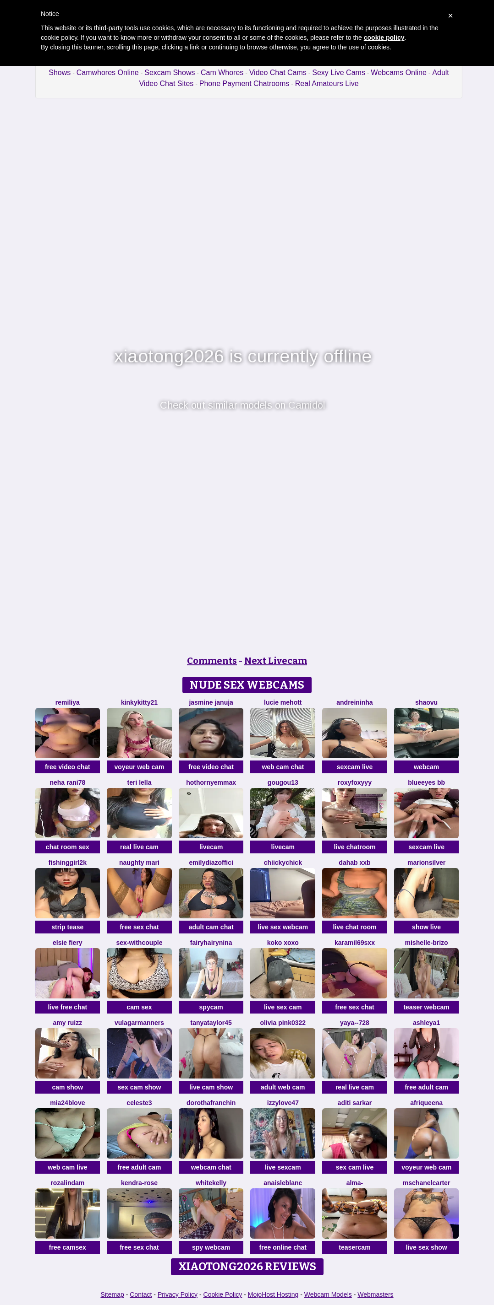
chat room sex (67, 847)
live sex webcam (283, 927)
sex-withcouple (139, 942)
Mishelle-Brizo (426, 942)
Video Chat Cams (278, 72)
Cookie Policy (222, 1294)
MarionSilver (426, 862)
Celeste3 (139, 1102)
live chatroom (354, 847)
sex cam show (139, 1087)
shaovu (426, 702)
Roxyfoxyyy (355, 782)
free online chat (283, 1247)
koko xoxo (283, 942)
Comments (212, 660)
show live (426, 927)
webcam (426, 767)
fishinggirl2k (68, 862)
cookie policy (384, 37)
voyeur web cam (140, 767)
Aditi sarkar (355, 1102)
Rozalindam (67, 1182)
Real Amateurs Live (327, 83)
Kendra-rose (139, 1182)
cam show (67, 1087)
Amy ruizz (67, 1022)
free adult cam (426, 1087)
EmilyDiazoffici (211, 862)
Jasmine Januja (211, 702)
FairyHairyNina (211, 942)
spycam (211, 1007)
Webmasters (375, 1294)
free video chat (67, 767)
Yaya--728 (354, 1022)
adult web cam (283, 1087)
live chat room (354, 927)
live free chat (68, 1007)
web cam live (67, 1167)
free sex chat (139, 927)
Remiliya (67, 702)
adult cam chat (211, 927)
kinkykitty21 (139, 702)
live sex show (426, 1247)
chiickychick (283, 862)
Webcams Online (399, 72)
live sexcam (283, 1167)
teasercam (354, 1247)
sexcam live (355, 767)
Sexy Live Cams (338, 72)
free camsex (67, 1247)
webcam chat (211, 1167)
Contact (141, 1294)
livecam (211, 847)
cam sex (139, 1007)
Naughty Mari (139, 862)
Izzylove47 (283, 1102)
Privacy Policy (178, 1294)
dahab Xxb (354, 862)
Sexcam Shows (169, 72)
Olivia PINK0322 (283, 1022)
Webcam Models (328, 1294)
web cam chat (283, 767)
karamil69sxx (355, 942)
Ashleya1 (426, 1022)
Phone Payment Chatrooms (244, 83)
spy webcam (211, 1247)
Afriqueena (426, 1102)
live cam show (211, 1087)
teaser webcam (426, 1007)
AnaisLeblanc (282, 1182)
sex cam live (355, 1167)
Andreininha (354, 702)
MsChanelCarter (426, 1182)
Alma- (354, 1182)
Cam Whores (222, 72)
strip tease (67, 927)
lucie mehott (283, 702)
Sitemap (112, 1294)
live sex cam (283, 1007)
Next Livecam (275, 660)
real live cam (139, 847)
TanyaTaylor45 (211, 1022)
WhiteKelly (211, 1182)
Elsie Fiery (67, 942)
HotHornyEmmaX (211, 782)
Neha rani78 (67, 782)
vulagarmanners (139, 1022)
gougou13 (283, 782)
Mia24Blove (67, 1102)
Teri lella (139, 782)
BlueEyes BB (426, 782)
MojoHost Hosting (273, 1294)
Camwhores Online (108, 72)
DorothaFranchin (211, 1102)
